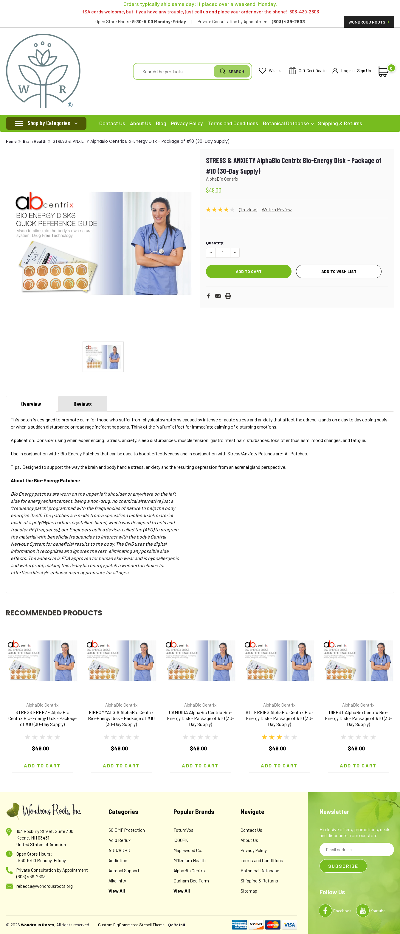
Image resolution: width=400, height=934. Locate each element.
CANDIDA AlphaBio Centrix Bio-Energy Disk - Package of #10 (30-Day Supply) (200, 718)
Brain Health (34, 141)
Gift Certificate (307, 71)
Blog (161, 123)
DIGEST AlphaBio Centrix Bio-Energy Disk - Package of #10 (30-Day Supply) (358, 718)
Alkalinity (117, 880)
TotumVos (183, 830)
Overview (31, 403)
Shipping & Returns (340, 123)
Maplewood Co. (187, 850)
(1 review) (248, 209)
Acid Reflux (119, 840)
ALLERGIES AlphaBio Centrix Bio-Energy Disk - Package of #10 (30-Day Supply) (279, 718)
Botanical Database (288, 123)
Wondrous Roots (369, 21)
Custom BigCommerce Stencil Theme (131, 924)
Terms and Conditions (233, 123)
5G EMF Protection (126, 830)
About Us (140, 123)
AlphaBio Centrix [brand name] (42, 705)
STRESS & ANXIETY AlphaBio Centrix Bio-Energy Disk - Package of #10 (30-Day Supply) (141, 141)
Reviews (83, 403)
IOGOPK (180, 840)
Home (11, 141)
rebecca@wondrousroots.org (44, 886)
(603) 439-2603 (31, 876)
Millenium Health (189, 860)
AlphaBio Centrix (189, 870)
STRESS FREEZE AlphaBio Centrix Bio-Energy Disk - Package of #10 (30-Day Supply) (42, 718)
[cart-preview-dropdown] (382, 71)
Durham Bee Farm (191, 880)
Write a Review (277, 209)
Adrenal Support (123, 870)
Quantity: (215, 242)
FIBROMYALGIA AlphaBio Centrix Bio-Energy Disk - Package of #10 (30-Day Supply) (121, 718)
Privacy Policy (187, 123)
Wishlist (271, 71)
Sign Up (364, 70)
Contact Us (112, 123)
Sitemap (249, 890)
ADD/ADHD (119, 850)
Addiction (117, 860)
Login (341, 71)
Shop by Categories (49, 122)
